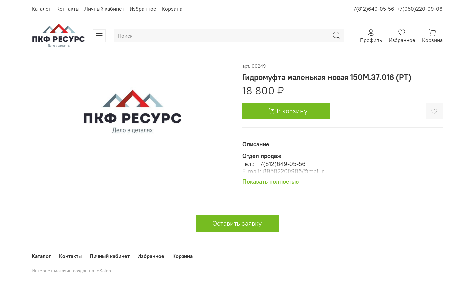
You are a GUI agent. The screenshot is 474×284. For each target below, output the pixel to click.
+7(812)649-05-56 (372, 8)
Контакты (67, 8)
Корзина (172, 8)
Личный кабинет (104, 8)
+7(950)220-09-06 (420, 8)
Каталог (41, 8)
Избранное (143, 8)
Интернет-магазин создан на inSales (71, 271)
